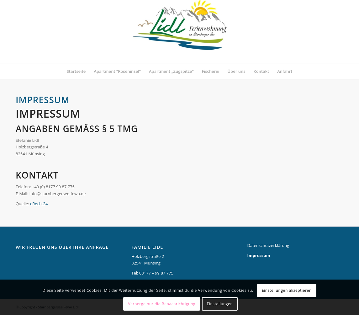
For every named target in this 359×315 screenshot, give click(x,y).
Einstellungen (220, 304)
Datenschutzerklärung (268, 245)
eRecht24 (39, 203)
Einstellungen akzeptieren (287, 290)
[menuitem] (76, 71)
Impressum (258, 255)
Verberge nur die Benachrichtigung (161, 304)
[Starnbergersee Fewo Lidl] (180, 31)
